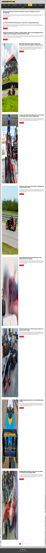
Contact (23, 7)
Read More (5, 18)
